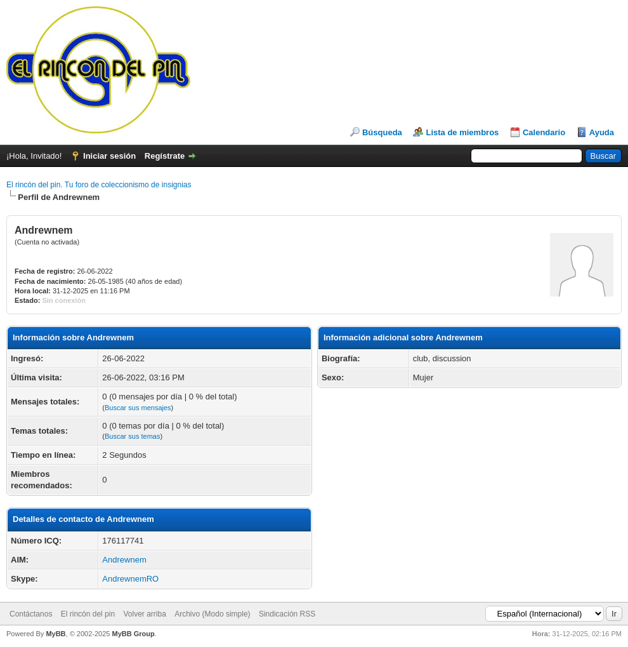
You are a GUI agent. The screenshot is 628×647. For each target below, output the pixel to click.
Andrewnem (124, 559)
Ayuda (601, 132)
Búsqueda (382, 132)
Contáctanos (31, 614)
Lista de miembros (462, 132)
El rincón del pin (88, 614)
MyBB (55, 633)
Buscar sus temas (132, 436)
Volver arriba (144, 614)
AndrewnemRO (130, 579)
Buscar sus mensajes (138, 407)
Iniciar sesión (109, 156)
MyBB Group (133, 633)
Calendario (544, 132)
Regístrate (165, 156)
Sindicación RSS (287, 614)
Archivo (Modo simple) (212, 614)
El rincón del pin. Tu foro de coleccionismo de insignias (99, 184)
